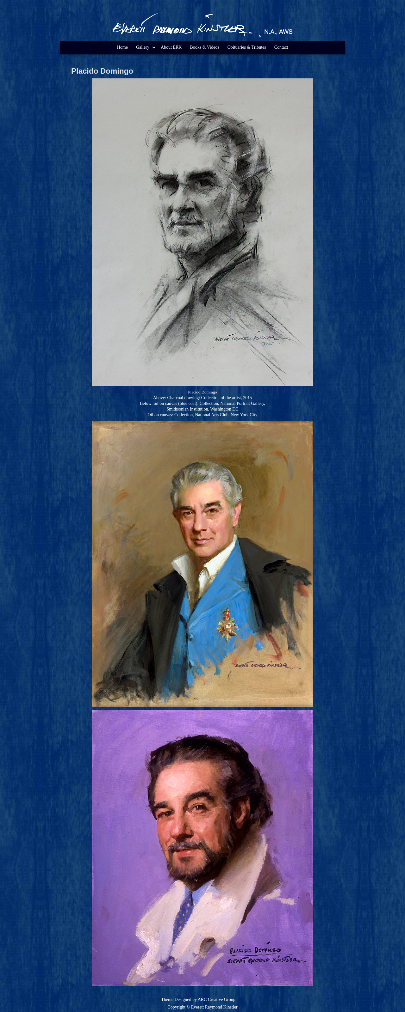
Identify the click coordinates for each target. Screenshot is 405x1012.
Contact (281, 47)
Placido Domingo (102, 71)
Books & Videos (204, 47)
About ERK (171, 47)
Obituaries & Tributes (246, 47)
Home (122, 47)
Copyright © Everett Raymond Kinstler (202, 1007)
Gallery (142, 47)
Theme (167, 999)
